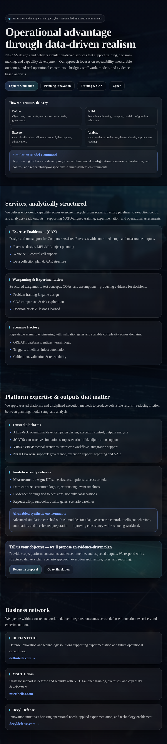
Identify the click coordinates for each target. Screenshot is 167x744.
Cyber (117, 86)
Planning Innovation (57, 86)
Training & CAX (92, 86)
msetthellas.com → (23, 694)
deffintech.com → (22, 658)
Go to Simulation (58, 569)
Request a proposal (25, 569)
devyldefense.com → (24, 724)
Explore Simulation (21, 86)
